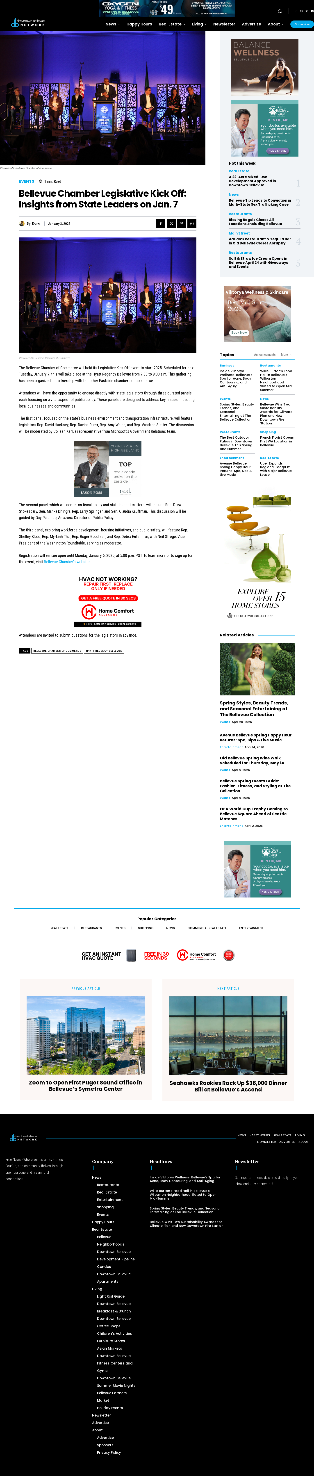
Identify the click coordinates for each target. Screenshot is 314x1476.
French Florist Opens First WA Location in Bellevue (277, 441)
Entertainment (232, 457)
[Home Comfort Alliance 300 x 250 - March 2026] (107, 601)
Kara (36, 224)
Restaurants (240, 214)
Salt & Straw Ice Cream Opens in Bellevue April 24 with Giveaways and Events (258, 262)
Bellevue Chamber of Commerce (57, 650)
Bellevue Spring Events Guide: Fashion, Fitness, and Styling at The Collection (255, 786)
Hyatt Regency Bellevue (104, 650)
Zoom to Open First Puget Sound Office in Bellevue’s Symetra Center (85, 1086)
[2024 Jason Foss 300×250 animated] (107, 471)
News (234, 194)
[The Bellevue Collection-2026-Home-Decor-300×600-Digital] (257, 553)
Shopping (268, 431)
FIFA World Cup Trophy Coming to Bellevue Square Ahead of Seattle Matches (254, 814)
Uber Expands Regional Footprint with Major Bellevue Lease (276, 469)
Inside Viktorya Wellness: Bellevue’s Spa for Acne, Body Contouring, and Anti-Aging (236, 378)
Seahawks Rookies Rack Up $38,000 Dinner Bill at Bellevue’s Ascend (228, 1086)
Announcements (265, 355)
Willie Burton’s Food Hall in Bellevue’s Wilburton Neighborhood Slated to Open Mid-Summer (277, 380)
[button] (279, 11)
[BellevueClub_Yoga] (264, 67)
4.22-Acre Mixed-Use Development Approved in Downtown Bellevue (252, 181)
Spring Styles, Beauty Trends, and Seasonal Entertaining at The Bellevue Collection (254, 709)
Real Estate (239, 171)
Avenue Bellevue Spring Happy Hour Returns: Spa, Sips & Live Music (236, 469)
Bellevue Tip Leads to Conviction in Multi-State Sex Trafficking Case (260, 202)
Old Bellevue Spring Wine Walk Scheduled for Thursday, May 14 (252, 760)
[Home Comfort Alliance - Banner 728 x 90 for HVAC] (157, 955)
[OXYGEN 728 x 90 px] (167, 8)
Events (26, 181)
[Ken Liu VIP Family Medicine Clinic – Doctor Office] (264, 128)
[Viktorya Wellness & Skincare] (257, 314)
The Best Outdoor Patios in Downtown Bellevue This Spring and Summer (236, 443)
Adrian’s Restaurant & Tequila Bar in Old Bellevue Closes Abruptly (260, 241)
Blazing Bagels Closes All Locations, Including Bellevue (255, 221)
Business (227, 365)
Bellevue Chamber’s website (67, 561)
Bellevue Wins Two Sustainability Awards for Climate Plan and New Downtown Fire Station (276, 414)
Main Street (239, 233)
